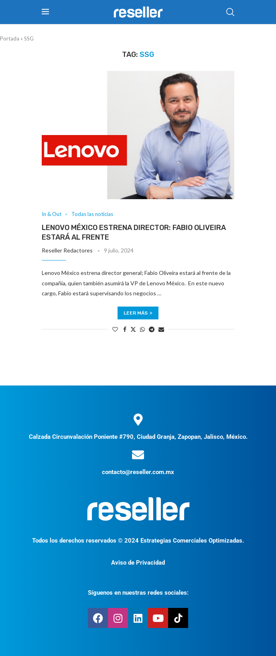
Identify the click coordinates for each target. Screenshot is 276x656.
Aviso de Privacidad (138, 562)
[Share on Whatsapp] (142, 329)
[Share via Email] (161, 329)
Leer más (138, 313)
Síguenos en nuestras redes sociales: (138, 592)
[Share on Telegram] (151, 329)
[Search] (230, 12)
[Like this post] (115, 329)
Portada (9, 38)
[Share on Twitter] (133, 329)
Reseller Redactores (67, 250)
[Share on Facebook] (124, 329)
